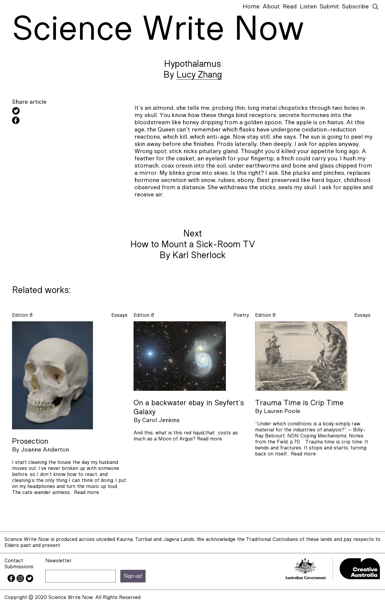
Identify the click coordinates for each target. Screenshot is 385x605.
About (271, 7)
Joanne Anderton (45, 450)
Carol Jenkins (161, 420)
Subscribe (355, 7)
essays (119, 315)
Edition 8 (22, 315)
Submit (329, 7)
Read (290, 7)
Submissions (19, 566)
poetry (241, 315)
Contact (14, 560)
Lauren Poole (282, 411)
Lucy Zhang (199, 74)
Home (251, 7)
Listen (308, 7)
